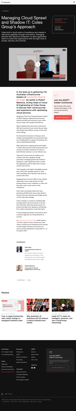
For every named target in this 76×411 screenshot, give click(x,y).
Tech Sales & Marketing (22, 374)
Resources (6, 2)
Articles (3, 314)
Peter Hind (57, 28)
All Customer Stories (21, 372)
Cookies (40, 402)
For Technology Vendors (7, 354)
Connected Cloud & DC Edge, (30, 98)
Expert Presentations (21, 362)
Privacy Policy (6, 402)
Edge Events (4, 364)
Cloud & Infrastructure (60, 22)
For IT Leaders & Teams (7, 352)
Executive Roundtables (7, 367)
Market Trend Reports (21, 357)
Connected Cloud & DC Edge (27, 220)
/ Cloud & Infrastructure (10, 314)
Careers (33, 357)
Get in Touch (34, 360)
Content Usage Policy (23, 402)
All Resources (19, 352)
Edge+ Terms (33, 402)
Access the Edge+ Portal (7, 372)
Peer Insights (58, 20)
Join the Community (62, 117)
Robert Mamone (59, 29)
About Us (33, 352)
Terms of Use (14, 402)
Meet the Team (35, 354)
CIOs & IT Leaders (20, 377)
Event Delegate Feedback (22, 380)
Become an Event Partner (7, 369)
